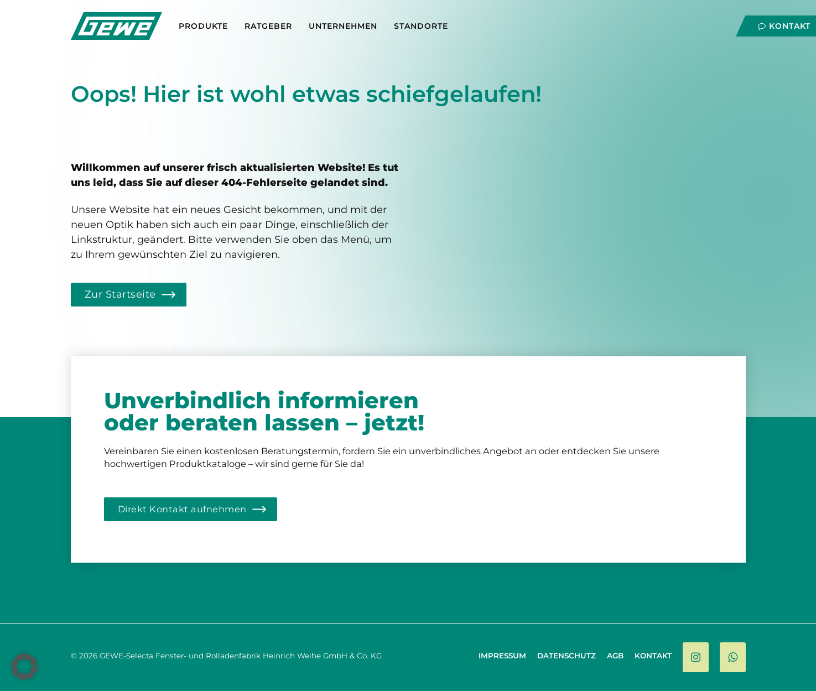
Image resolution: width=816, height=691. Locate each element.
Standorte (421, 26)
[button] (24, 666)
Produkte (203, 26)
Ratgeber (268, 26)
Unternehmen (343, 26)
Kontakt (784, 26)
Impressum (502, 655)
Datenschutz (566, 655)
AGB (615, 655)
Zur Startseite (120, 294)
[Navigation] (734, 23)
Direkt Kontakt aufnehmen (182, 509)
